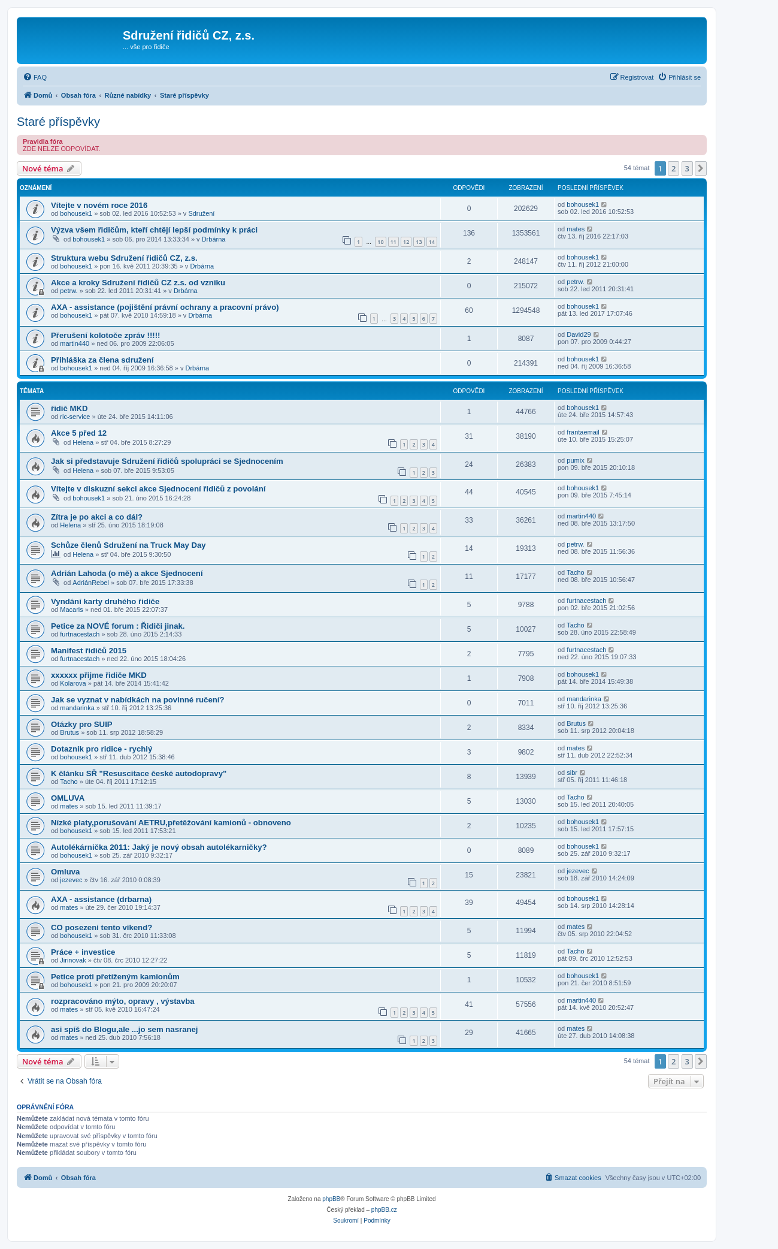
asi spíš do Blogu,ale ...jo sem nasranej (124, 1029)
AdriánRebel (90, 582)
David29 (579, 334)
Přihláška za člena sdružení (102, 359)
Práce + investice (83, 952)
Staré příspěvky (58, 121)
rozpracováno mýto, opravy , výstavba (123, 1001)
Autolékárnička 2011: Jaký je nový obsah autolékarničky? (159, 847)
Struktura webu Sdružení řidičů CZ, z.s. (124, 258)
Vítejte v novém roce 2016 (99, 205)
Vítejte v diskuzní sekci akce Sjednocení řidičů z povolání (158, 488)
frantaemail (583, 432)
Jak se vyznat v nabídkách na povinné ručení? (138, 699)
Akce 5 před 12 (79, 433)
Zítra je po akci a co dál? (97, 516)
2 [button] (673, 168)
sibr (572, 772)
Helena (82, 442)
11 (393, 242)
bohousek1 (76, 213)
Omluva (65, 871)
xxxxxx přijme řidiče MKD (99, 675)
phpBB (331, 1199)
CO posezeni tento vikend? (101, 927)
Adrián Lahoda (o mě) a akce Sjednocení (127, 573)
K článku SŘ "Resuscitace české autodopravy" (138, 773)
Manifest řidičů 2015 (88, 650)
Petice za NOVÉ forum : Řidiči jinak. (118, 626)
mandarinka (77, 707)
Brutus (69, 732)
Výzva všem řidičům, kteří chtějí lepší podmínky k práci (154, 229)
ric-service (75, 416)
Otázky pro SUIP (82, 724)
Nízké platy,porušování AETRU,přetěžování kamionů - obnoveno (171, 822)
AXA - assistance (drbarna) (101, 899)
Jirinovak (73, 960)
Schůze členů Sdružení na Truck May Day (128, 545)
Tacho (575, 572)
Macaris (71, 609)
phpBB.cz (384, 1209)
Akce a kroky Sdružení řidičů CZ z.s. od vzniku (138, 282)
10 (380, 242)
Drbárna (214, 239)
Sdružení (201, 213)
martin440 (74, 343)
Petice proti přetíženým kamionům (115, 976)
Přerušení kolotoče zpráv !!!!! (105, 335)
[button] (701, 168)
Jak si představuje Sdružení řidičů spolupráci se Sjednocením (167, 461)
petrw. (68, 290)
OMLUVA (67, 798)
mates (576, 229)
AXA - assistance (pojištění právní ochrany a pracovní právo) (165, 307)
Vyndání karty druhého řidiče (105, 601)
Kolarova (73, 683)
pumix (575, 460)
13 (419, 242)
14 (432, 242)
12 (406, 242)
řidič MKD (69, 408)
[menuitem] (35, 77)
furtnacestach (586, 600)
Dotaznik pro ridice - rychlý (101, 748)
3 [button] (687, 168)
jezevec (71, 879)
